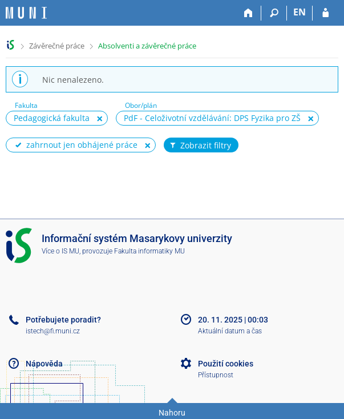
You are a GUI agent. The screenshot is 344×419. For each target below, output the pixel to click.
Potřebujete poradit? (63, 319)
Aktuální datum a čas (230, 331)
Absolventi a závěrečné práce (147, 46)
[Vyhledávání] (274, 13)
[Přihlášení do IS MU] (325, 13)
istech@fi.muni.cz (53, 331)
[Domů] (248, 13)
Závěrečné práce (56, 46)
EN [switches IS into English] (299, 12)
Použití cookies (225, 363)
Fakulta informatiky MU (149, 251)
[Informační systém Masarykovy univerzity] (26, 13)
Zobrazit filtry (199, 145)
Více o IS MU (60, 251)
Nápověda (44, 363)
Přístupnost (215, 375)
